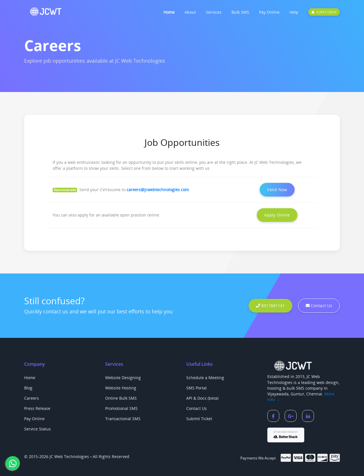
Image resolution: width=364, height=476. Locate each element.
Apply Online (277, 215)
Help (293, 12)
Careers (31, 398)
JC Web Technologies (69, 456)
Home (169, 12)
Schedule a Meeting (205, 377)
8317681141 (270, 305)
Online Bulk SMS (121, 398)
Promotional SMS (121, 408)
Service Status (37, 429)
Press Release (37, 408)
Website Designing (123, 377)
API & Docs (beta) (202, 398)
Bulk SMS (240, 12)
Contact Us (319, 305)
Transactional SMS (122, 418)
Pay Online (269, 12)
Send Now (277, 189)
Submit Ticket (199, 418)
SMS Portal (196, 388)
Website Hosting (120, 388)
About (190, 12)
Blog (28, 388)
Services (214, 12)
